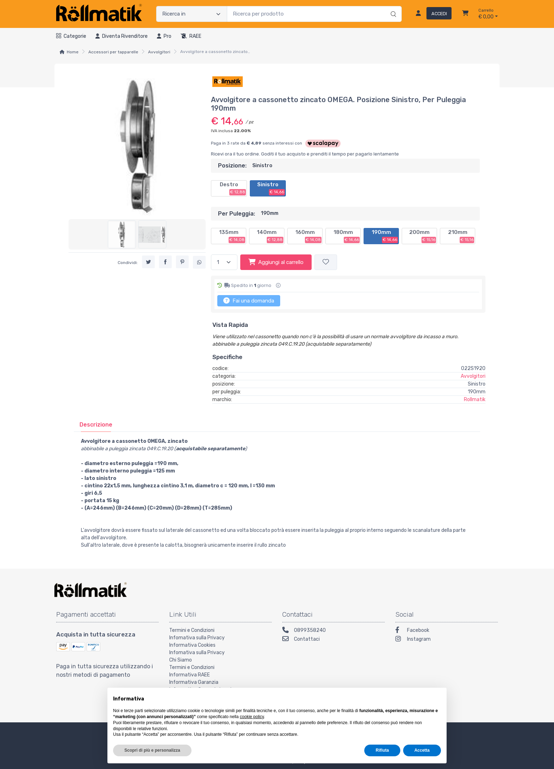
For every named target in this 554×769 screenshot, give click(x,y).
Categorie (71, 36)
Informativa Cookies (192, 645)
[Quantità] (224, 262)
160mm (308, 236)
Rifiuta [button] (382, 750)
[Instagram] (446, 639)
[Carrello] (465, 14)
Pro (164, 36)
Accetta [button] (422, 750)
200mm (422, 236)
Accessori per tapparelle (113, 51)
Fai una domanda (248, 300)
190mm (385, 236)
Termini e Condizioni (191, 630)
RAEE (191, 36)
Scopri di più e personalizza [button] (152, 750)
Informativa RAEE (189, 675)
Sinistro (271, 188)
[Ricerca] (392, 6)
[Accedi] (431, 14)
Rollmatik (474, 400)
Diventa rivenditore (121, 36)
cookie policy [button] (252, 716)
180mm (347, 236)
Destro (233, 188)
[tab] (96, 425)
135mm (232, 236)
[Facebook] (446, 631)
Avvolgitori (159, 51)
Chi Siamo (180, 660)
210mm (461, 236)
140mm (270, 236)
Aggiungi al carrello (275, 262)
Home (72, 51)
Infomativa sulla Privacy (197, 638)
